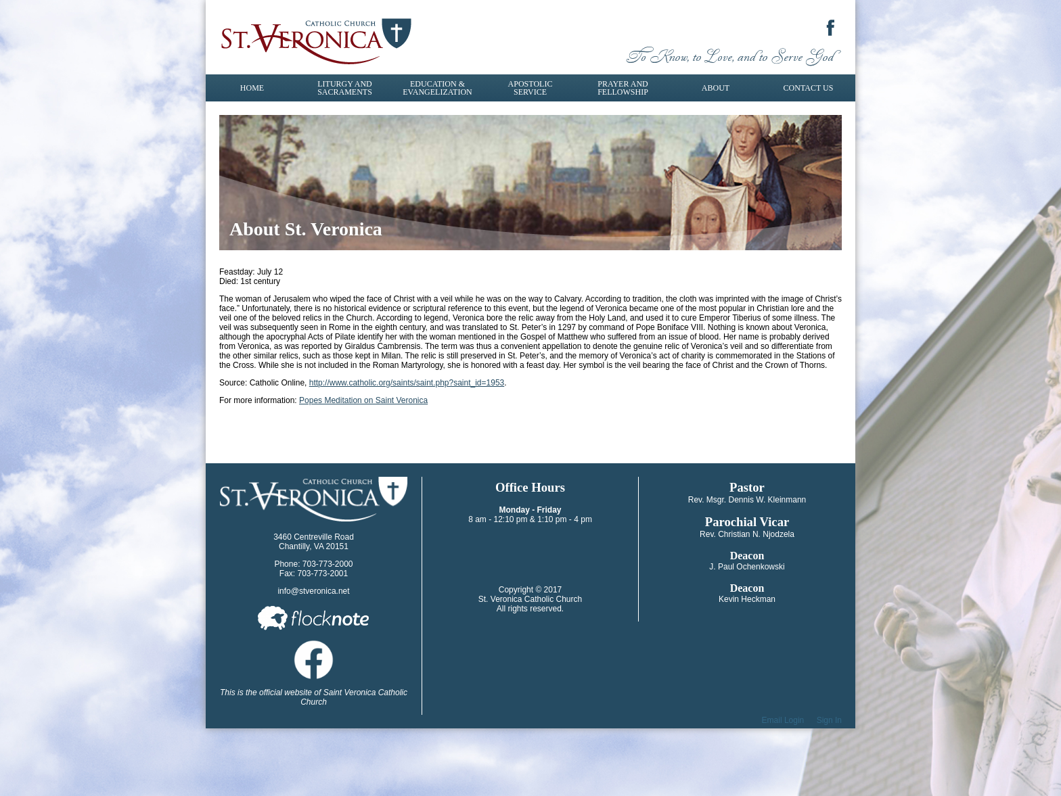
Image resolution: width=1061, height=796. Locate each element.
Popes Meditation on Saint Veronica (363, 400)
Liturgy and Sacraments (344, 88)
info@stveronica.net (313, 591)
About (715, 88)
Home (252, 88)
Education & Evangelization (437, 88)
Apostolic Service (530, 88)
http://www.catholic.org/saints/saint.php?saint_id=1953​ (407, 383)
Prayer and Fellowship (622, 88)
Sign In (829, 720)
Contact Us (809, 88)
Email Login (783, 720)
